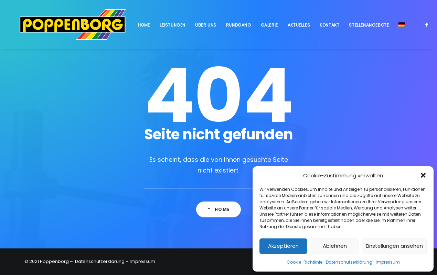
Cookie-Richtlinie (304, 262)
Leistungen (172, 27)
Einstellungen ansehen (394, 245)
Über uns (205, 27)
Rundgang (238, 27)
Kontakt (329, 27)
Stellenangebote (368, 27)
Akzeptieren (283, 245)
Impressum (388, 262)
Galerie (269, 27)
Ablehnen (335, 245)
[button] (423, 175)
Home (143, 27)
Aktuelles (298, 27)
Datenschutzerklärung (349, 262)
